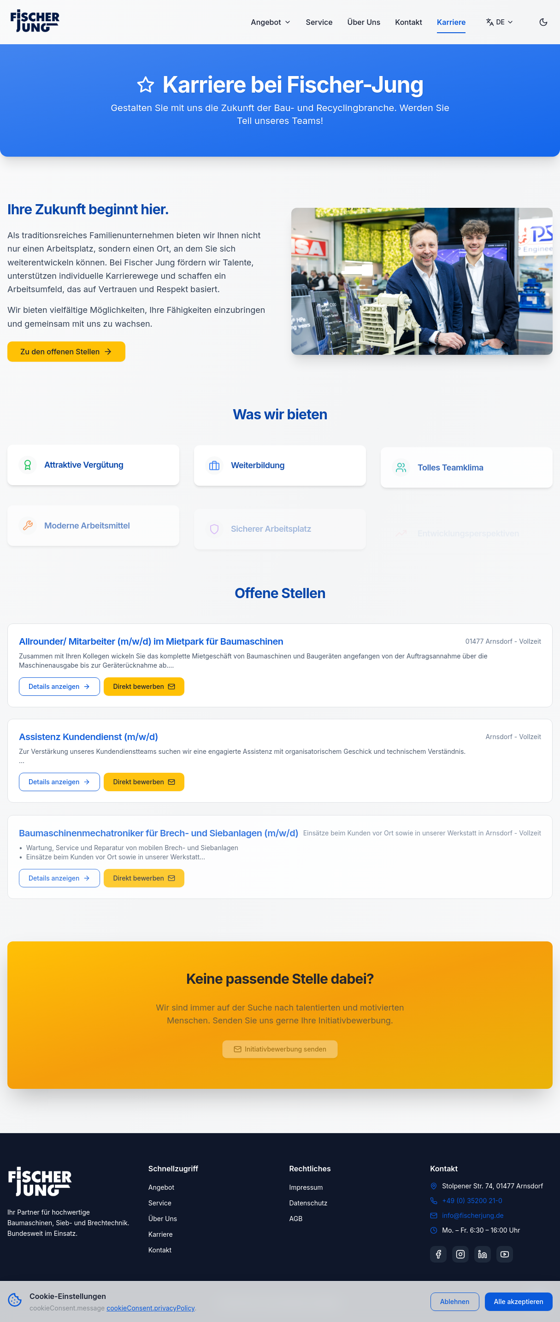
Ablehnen (455, 1301)
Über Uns (364, 22)
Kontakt (408, 22)
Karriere (451, 22)
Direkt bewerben (144, 688)
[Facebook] (438, 1254)
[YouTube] (504, 1254)
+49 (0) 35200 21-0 (472, 1200)
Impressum (306, 1187)
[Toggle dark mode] (543, 22)
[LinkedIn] (482, 1254)
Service (319, 22)
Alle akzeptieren (519, 1301)
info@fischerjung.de (473, 1215)
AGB (296, 1218)
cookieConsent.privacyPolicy (150, 1308)
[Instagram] (460, 1254)
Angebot (271, 22)
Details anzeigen (59, 688)
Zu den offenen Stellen (66, 351)
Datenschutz (308, 1203)
